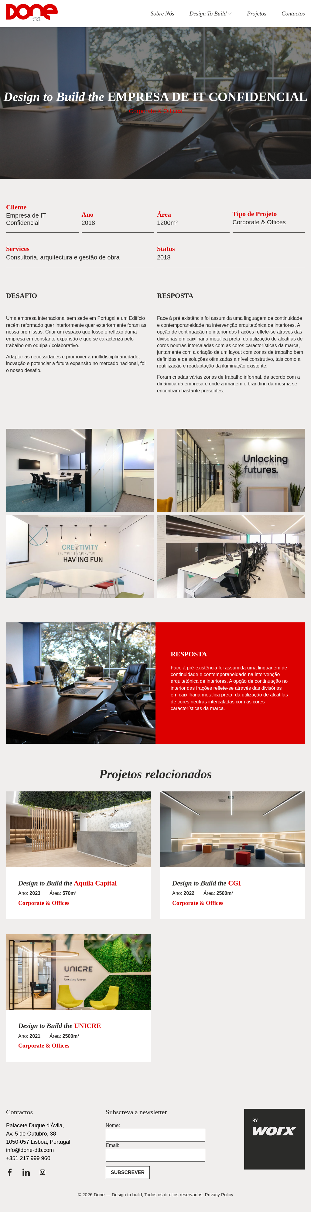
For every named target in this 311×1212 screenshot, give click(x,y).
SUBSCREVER (128, 1172)
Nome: (113, 1125)
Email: (112, 1145)
